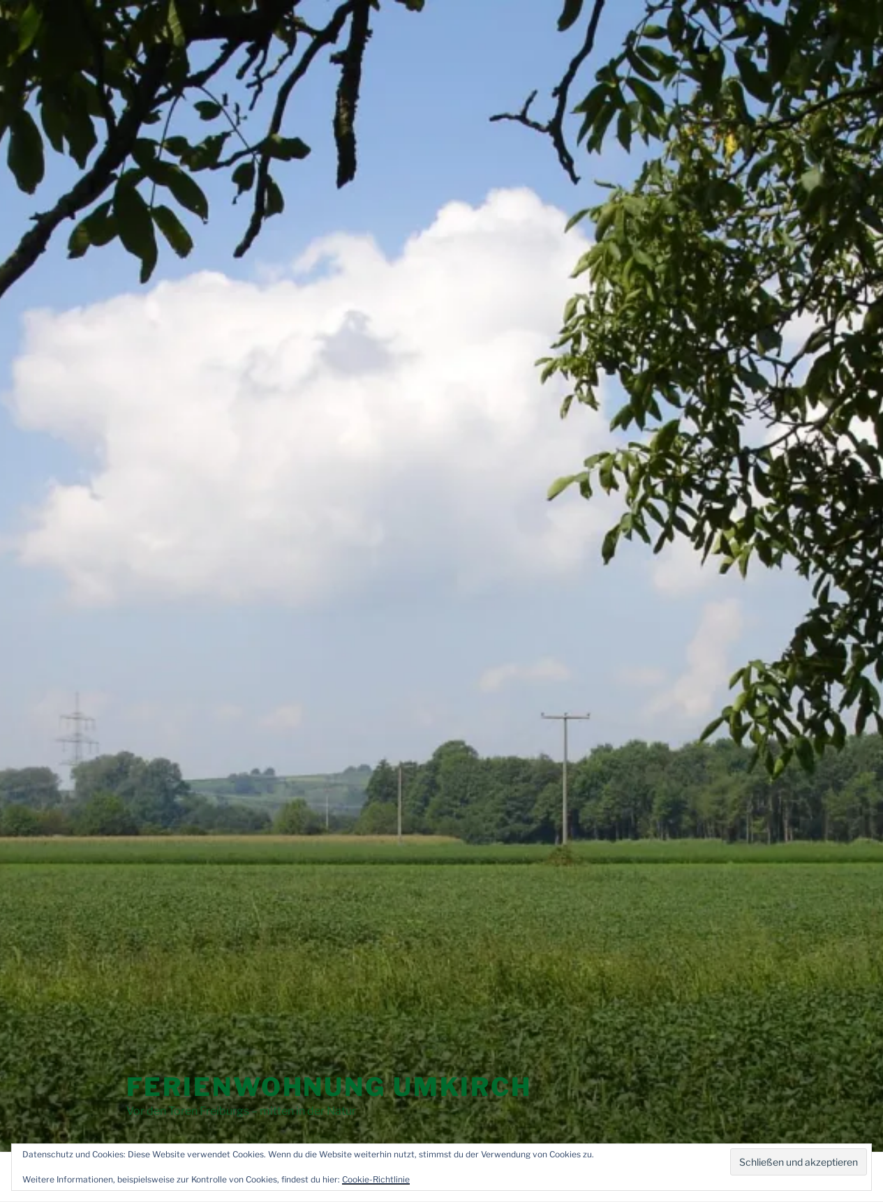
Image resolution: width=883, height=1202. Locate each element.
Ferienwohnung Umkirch (329, 1087)
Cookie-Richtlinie (376, 1179)
